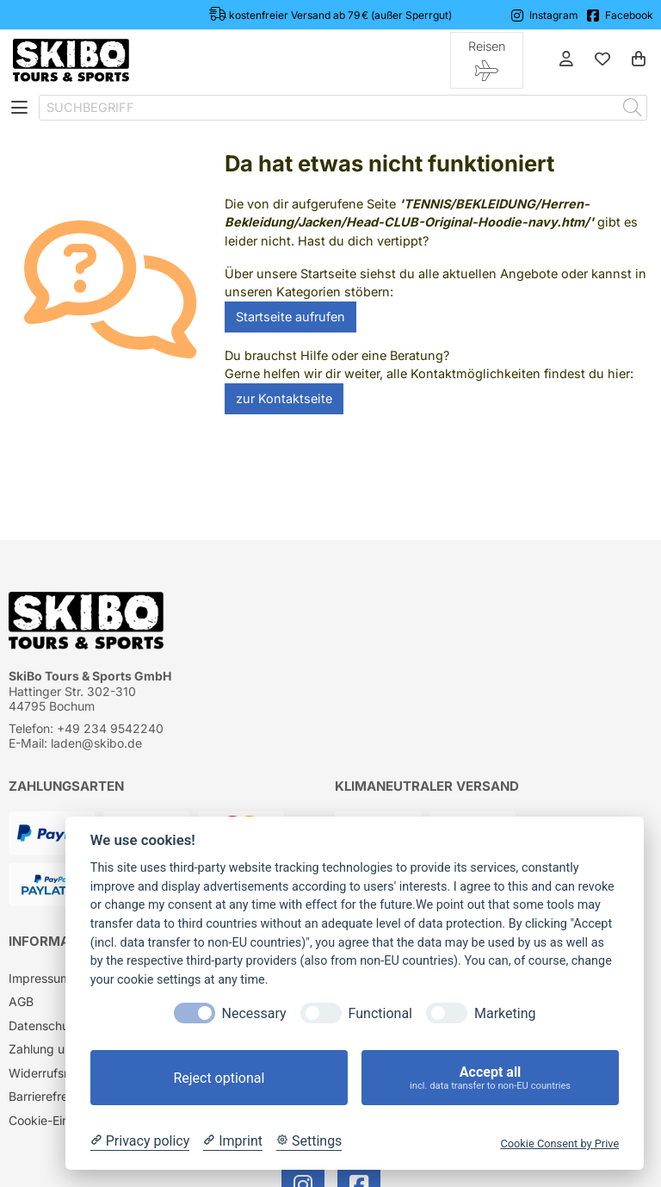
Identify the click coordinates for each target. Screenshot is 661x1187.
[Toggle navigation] (19, 107)
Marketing (504, 1013)
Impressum (40, 978)
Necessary (254, 1013)
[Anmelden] (566, 60)
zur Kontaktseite (284, 398)
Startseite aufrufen (290, 316)
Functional (380, 1013)
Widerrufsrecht (51, 1073)
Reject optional (218, 1078)
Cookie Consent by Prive (559, 1143)
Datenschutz (44, 1025)
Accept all (490, 1078)
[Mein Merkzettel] (602, 60)
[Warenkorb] (639, 60)
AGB (21, 1001)
